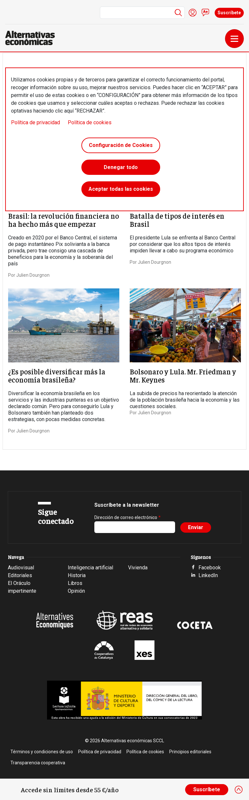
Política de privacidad (35, 122)
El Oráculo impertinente (22, 587)
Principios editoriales (190, 751)
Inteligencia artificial (90, 567)
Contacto (205, 13)
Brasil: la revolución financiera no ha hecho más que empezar (63, 219)
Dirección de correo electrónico (125, 517)
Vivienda (138, 567)
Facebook (209, 567)
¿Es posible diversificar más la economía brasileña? (56, 375)
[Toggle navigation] (234, 38)
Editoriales (20, 575)
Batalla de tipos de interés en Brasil (177, 219)
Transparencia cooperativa (37, 762)
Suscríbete (229, 12)
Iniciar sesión (192, 13)
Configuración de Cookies (121, 145)
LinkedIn (208, 575)
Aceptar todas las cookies (121, 189)
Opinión (76, 591)
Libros (75, 583)
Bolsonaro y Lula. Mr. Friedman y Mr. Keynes (183, 375)
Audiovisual (21, 567)
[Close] (238, 789)
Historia (77, 575)
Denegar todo (121, 167)
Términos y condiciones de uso (41, 751)
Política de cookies (90, 122)
